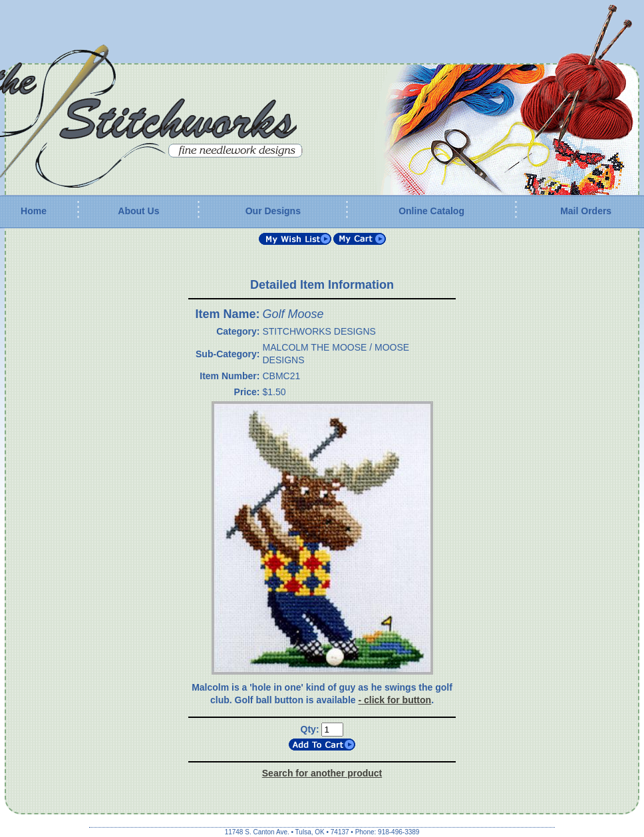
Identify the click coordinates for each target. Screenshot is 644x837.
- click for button (394, 700)
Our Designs (273, 211)
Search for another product (322, 773)
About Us (138, 211)
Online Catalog (431, 211)
